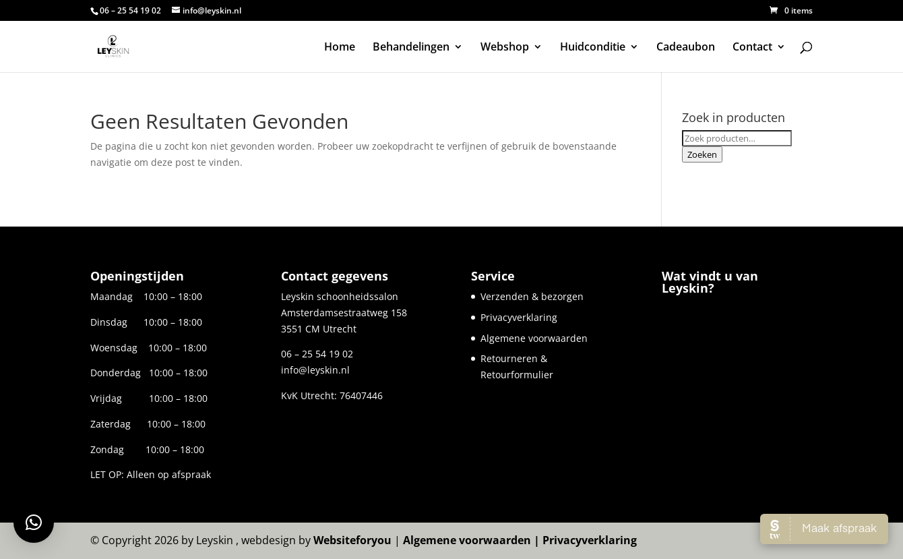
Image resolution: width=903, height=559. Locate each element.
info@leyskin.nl (315, 369)
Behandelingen (411, 48)
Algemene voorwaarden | (472, 540)
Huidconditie (592, 48)
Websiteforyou (352, 540)
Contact (752, 48)
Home (339, 48)
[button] (33, 522)
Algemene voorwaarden (534, 338)
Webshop (504, 48)
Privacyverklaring (518, 317)
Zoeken (702, 154)
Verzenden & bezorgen (532, 296)
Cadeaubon (685, 48)
